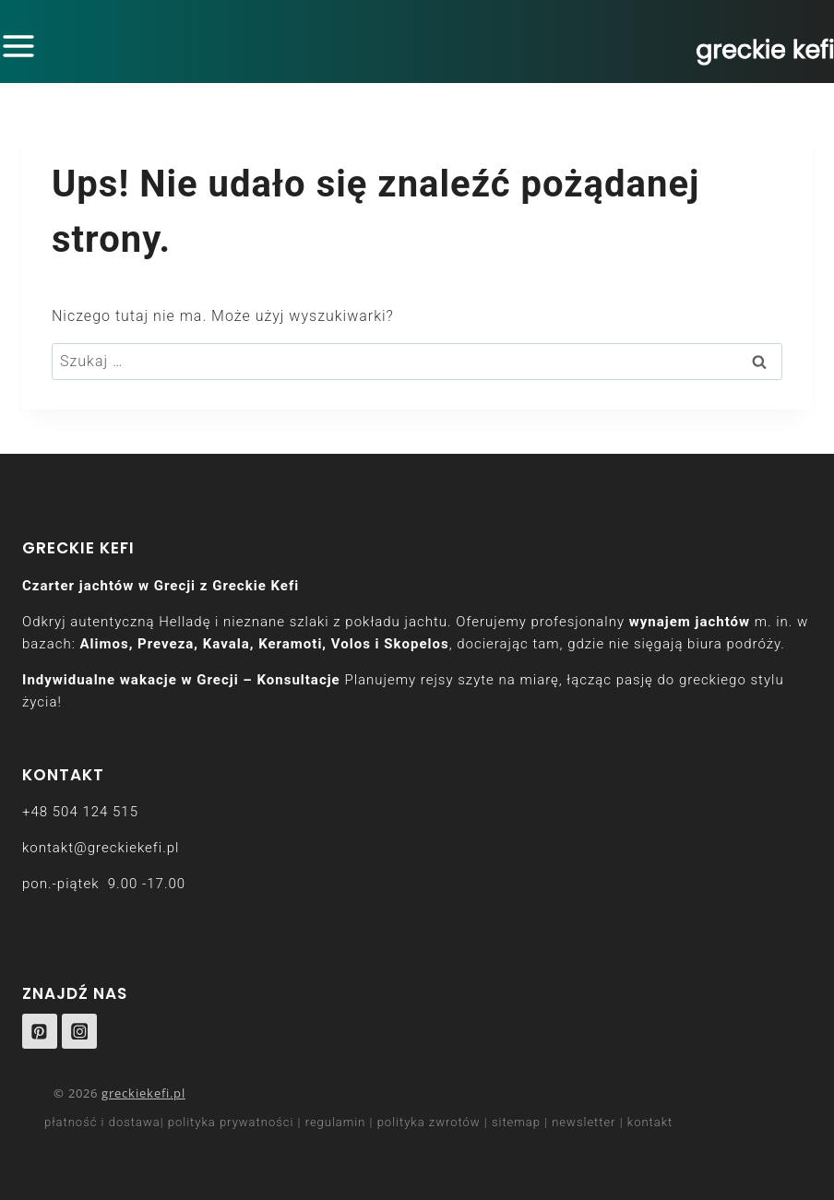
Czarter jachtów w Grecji (109, 585)
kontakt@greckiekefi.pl (100, 847)
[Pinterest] (39, 1031)
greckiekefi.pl (143, 1093)
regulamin (335, 1122)
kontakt (650, 1122)
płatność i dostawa (102, 1122)
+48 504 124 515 (80, 811)
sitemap (516, 1122)
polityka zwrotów (429, 1122)
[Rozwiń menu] (22, 45)
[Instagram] (79, 1031)
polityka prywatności (231, 1122)
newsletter (583, 1122)
